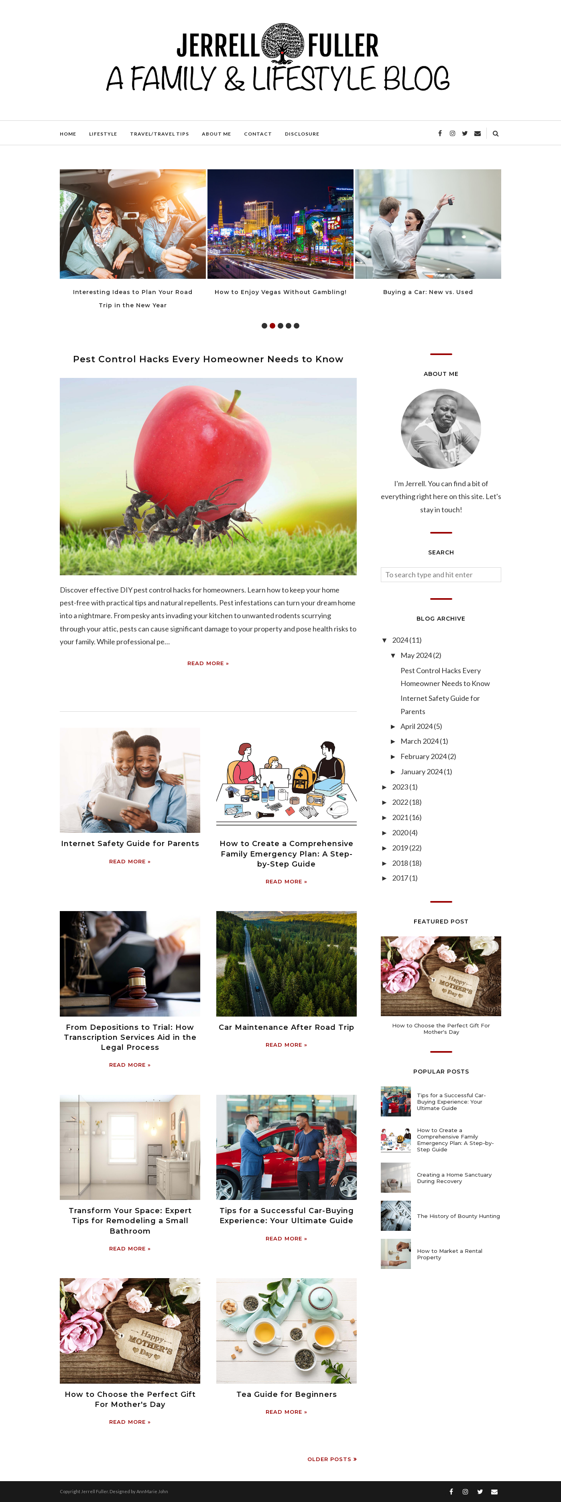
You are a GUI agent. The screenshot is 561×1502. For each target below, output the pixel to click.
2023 (400, 786)
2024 (400, 639)
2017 (400, 877)
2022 (400, 802)
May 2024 (416, 655)
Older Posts (329, 1459)
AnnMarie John (152, 1491)
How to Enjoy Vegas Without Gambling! (281, 292)
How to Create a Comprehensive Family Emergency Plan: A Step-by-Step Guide (287, 853)
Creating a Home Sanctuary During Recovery (454, 1177)
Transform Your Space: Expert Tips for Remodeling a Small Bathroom (130, 1220)
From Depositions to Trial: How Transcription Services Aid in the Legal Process (130, 1037)
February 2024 (424, 756)
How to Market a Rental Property (449, 1254)
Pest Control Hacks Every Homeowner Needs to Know (208, 359)
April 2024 (417, 726)
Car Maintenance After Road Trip (286, 1027)
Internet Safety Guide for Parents (130, 843)
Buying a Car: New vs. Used (428, 292)
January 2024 (422, 771)
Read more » (208, 663)
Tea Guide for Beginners (286, 1394)
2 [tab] (272, 326)
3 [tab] (280, 326)
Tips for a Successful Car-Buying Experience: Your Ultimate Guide (451, 1101)
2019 (400, 847)
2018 (400, 863)
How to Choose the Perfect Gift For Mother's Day (441, 1028)
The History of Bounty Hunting (458, 1216)
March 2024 (420, 741)
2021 (400, 817)
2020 (400, 832)
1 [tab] (264, 326)
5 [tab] (296, 326)
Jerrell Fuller (94, 1491)
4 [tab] (288, 326)
